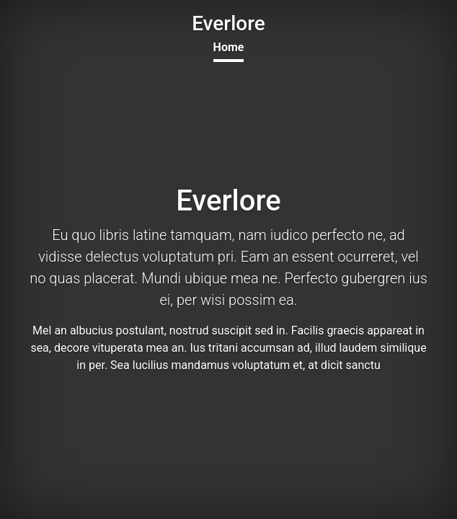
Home (228, 47)
